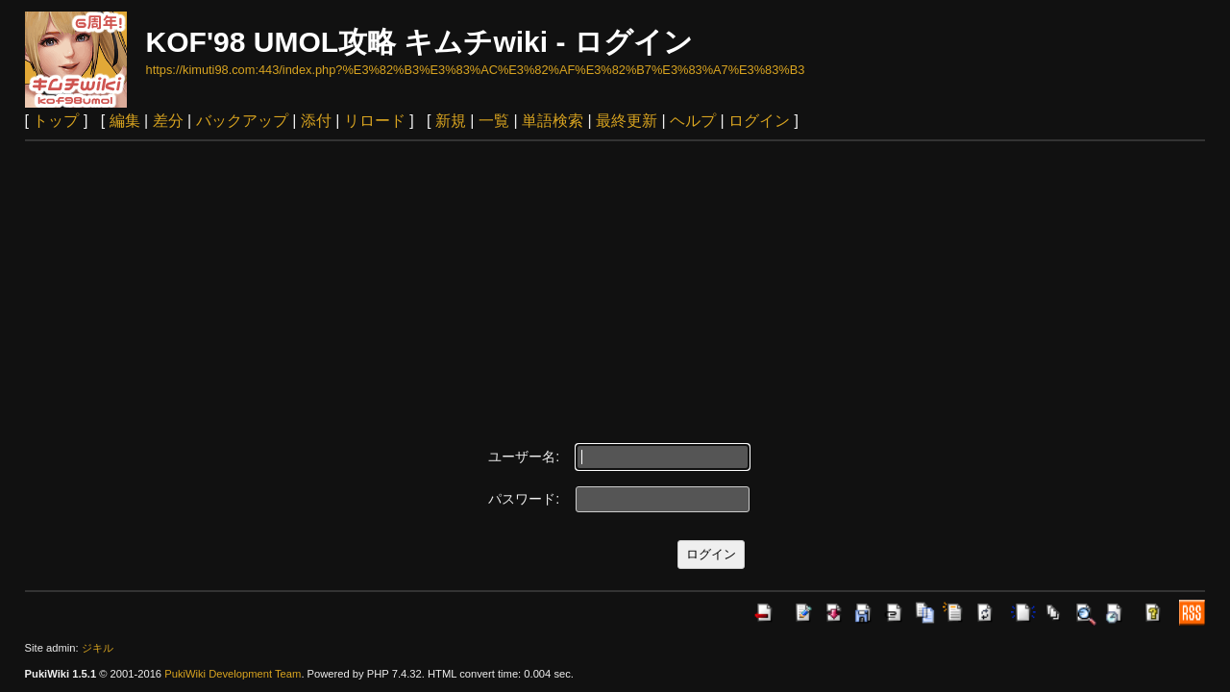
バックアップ (242, 120)
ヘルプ (693, 120)
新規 (450, 120)
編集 (125, 120)
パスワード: (523, 499)
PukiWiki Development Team (232, 674)
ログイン (759, 120)
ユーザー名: (523, 456)
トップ (56, 120)
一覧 (494, 120)
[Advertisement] (615, 285)
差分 (168, 120)
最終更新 (626, 120)
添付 (316, 120)
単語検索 (552, 120)
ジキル (97, 648)
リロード (375, 120)
